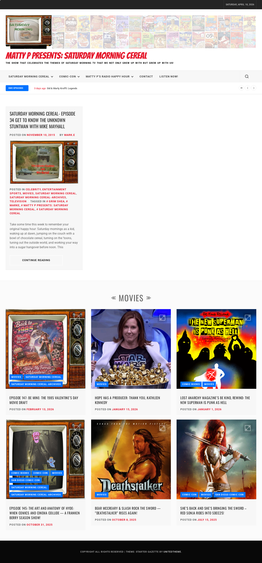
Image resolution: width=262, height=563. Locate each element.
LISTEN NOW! (168, 76)
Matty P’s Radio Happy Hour (109, 76)
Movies (28, 193)
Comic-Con (69, 76)
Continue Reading (36, 260)
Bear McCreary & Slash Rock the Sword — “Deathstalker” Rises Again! (127, 510)
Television (18, 201)
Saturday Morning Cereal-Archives (38, 197)
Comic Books (191, 384)
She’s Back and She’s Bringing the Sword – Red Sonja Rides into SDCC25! (213, 510)
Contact (146, 76)
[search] (247, 76)
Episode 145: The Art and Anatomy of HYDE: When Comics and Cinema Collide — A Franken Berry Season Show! (44, 513)
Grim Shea (57, 201)
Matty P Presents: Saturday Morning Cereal (76, 56)
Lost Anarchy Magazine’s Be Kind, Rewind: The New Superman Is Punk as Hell (215, 400)
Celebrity (33, 189)
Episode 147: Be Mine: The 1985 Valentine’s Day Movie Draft (43, 400)
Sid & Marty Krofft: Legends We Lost (67, 88)
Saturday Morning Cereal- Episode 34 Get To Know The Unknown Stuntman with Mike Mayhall (42, 120)
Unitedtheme (172, 551)
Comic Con (40, 473)
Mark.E (69, 134)
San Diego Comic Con (25, 480)
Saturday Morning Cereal (31, 76)
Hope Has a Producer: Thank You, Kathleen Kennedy (127, 400)
